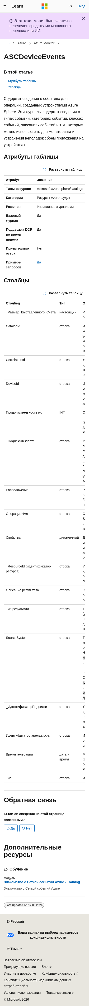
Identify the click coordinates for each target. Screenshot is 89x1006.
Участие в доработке (20, 973)
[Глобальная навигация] (4, 6)
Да (39, 262)
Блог (45, 967)
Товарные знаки (58, 992)
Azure (22, 43)
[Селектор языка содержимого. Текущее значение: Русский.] (15, 921)
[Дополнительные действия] (81, 43)
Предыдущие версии (20, 967)
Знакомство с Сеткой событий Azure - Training (42, 882)
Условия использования (22, 992)
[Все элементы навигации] (8, 43)
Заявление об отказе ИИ (23, 960)
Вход (81, 6)
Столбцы (14, 87)
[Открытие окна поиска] (71, 6)
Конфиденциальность (58, 973)
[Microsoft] (45, 6)
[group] (44, 541)
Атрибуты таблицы (22, 81)
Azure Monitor (44, 43)
